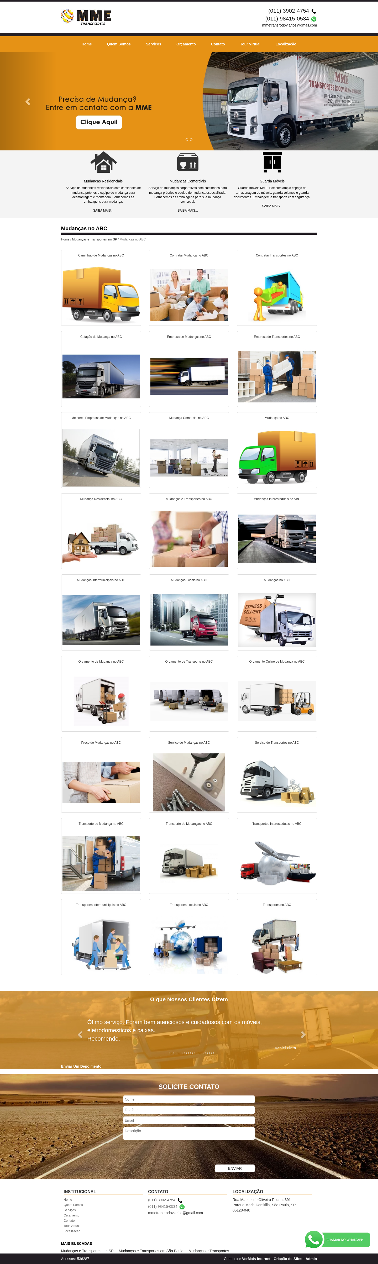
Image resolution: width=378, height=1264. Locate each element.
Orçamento (186, 44)
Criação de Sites (288, 1259)
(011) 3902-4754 (288, 11)
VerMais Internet (256, 1259)
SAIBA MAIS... (103, 210)
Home (87, 44)
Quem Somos (119, 44)
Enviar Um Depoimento (81, 1066)
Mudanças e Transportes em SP (94, 239)
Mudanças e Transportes (208, 1251)
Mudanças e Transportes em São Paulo (151, 1251)
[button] (28, 101)
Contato (218, 44)
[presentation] (163, 1153)
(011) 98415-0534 (287, 18)
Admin (311, 1259)
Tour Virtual (250, 44)
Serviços (153, 44)
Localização (286, 44)
